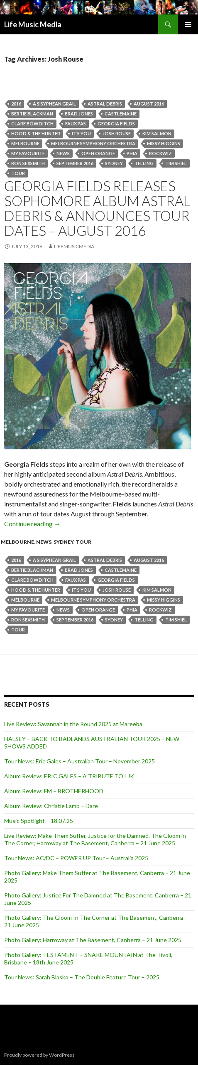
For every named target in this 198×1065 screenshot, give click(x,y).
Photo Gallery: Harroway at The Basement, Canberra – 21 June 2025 (92, 939)
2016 (16, 103)
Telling (144, 163)
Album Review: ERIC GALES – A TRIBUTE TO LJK (69, 776)
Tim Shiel (176, 163)
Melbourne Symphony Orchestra (93, 143)
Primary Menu (188, 24)
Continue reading (32, 524)
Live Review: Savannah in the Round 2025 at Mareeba (73, 723)
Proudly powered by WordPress (39, 1055)
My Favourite (28, 153)
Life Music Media (32, 24)
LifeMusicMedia (74, 246)
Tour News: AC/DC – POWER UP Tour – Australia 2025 (76, 857)
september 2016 (74, 163)
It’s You (81, 133)
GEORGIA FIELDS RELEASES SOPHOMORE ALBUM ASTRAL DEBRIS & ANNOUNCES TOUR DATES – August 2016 (97, 208)
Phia (132, 153)
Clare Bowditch (32, 123)
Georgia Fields (116, 123)
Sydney (114, 163)
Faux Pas (75, 123)
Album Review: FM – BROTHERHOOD (53, 790)
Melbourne (25, 143)
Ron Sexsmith (28, 163)
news (63, 153)
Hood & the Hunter (35, 133)
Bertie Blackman (32, 113)
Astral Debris (105, 103)
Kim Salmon (156, 133)
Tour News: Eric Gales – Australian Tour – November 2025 (79, 761)
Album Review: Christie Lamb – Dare (51, 805)
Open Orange (98, 153)
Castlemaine (121, 113)
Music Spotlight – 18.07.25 (38, 820)
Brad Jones (79, 113)
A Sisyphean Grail (54, 103)
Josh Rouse (117, 133)
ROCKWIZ (160, 153)
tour (18, 173)
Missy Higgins (163, 143)
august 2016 (149, 103)
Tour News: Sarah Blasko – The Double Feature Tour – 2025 (81, 977)
